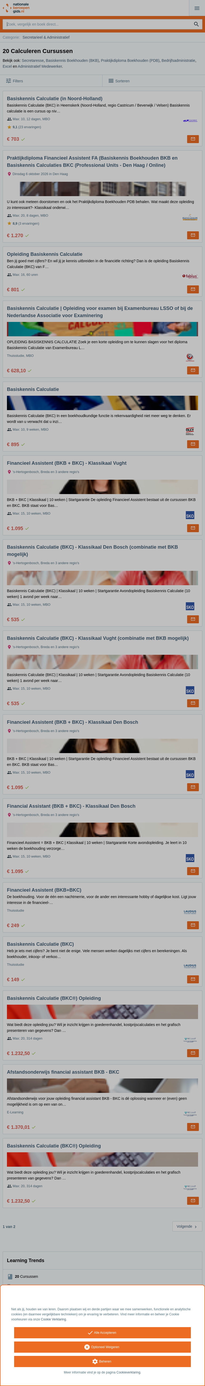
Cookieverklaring (128, 1372)
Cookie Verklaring (53, 1319)
